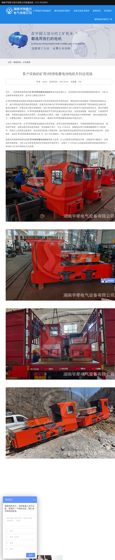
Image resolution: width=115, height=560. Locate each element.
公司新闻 (26, 62)
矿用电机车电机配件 (42, 11)
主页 (10, 62)
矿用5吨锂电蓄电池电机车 (41, 92)
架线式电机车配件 (82, 11)
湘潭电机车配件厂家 (103, 19)
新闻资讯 (97, 11)
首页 (28, 11)
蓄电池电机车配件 (62, 11)
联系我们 (108, 11)
